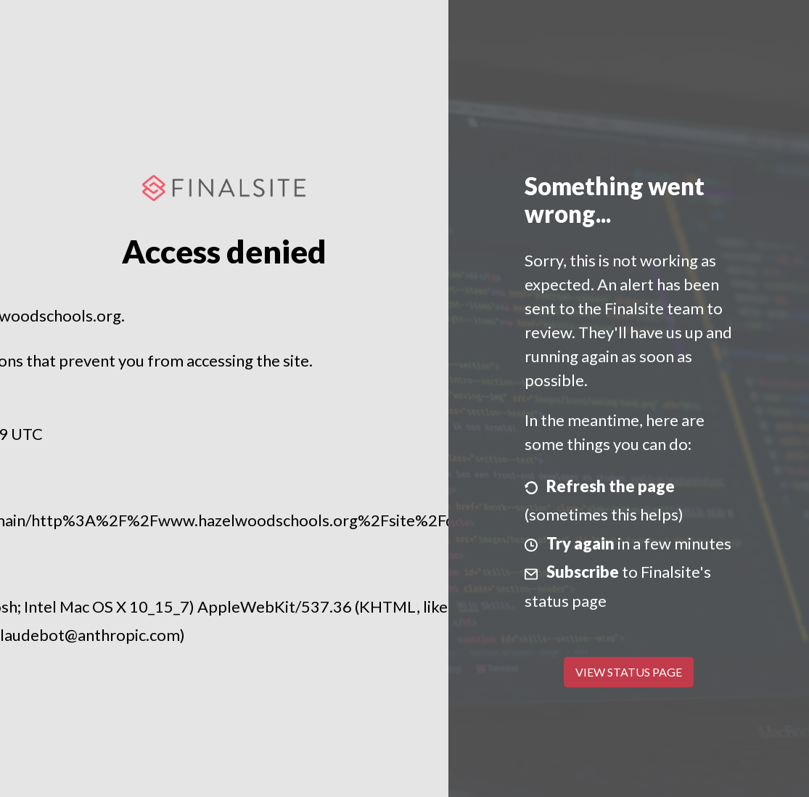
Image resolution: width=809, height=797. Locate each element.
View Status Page (628, 672)
